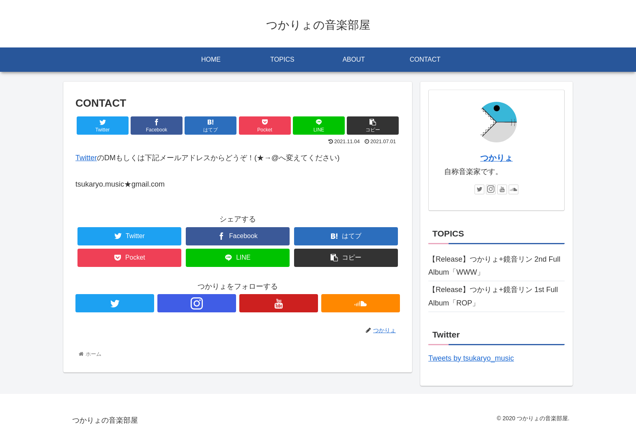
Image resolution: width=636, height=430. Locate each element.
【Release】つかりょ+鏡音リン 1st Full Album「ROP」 (493, 296)
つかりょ (496, 157)
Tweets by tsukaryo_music (471, 358)
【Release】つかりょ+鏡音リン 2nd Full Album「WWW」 (494, 265)
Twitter (86, 158)
